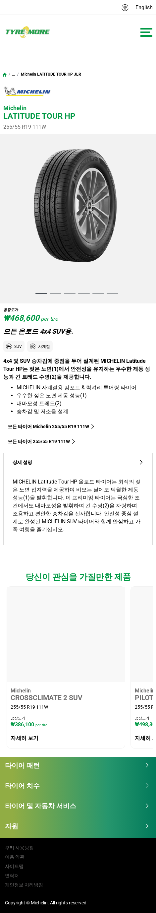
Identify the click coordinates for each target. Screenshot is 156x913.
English (144, 7)
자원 (77, 826)
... (13, 74)
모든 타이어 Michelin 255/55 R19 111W (51, 426)
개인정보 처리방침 (24, 884)
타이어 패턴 (77, 765)
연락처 (12, 875)
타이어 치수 (77, 785)
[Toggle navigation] (146, 32)
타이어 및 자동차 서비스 (77, 806)
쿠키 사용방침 (19, 847)
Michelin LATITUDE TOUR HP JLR (50, 74)
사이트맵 (14, 866)
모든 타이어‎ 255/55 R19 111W (42, 441)
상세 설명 (78, 462)
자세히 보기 (24, 738)
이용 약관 (15, 857)
